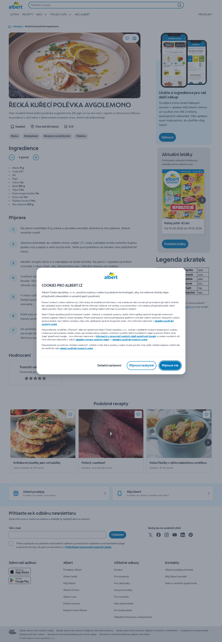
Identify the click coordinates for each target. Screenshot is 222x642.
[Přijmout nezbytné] (141, 365)
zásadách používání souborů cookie (129, 339)
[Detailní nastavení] (109, 365)
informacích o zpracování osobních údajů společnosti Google (126, 336)
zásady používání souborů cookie (76, 348)
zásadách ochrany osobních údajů (92, 339)
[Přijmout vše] (170, 365)
